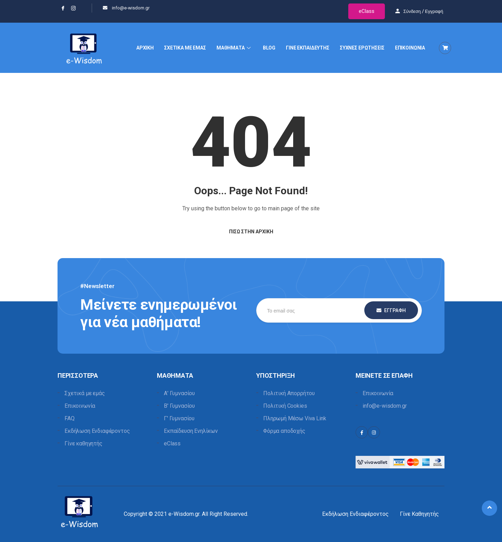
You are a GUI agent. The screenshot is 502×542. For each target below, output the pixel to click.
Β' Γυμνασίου (179, 405)
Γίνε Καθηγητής (419, 514)
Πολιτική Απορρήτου (289, 393)
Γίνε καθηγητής (83, 443)
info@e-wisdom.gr (384, 405)
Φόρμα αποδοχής (284, 431)
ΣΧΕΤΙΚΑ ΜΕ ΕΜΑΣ (185, 48)
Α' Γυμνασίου (179, 393)
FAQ (69, 418)
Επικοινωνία (79, 405)
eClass (366, 11)
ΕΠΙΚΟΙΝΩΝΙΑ (410, 48)
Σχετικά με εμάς (84, 393)
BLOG (269, 48)
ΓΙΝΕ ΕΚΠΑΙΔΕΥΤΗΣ (307, 48)
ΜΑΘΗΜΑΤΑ (234, 48)
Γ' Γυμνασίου (179, 418)
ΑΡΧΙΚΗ (145, 48)
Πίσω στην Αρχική (251, 231)
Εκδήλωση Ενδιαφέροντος (97, 431)
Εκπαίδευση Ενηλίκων (191, 431)
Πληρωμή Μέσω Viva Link (294, 418)
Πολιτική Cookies (285, 405)
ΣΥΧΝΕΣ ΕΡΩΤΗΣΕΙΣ (362, 48)
